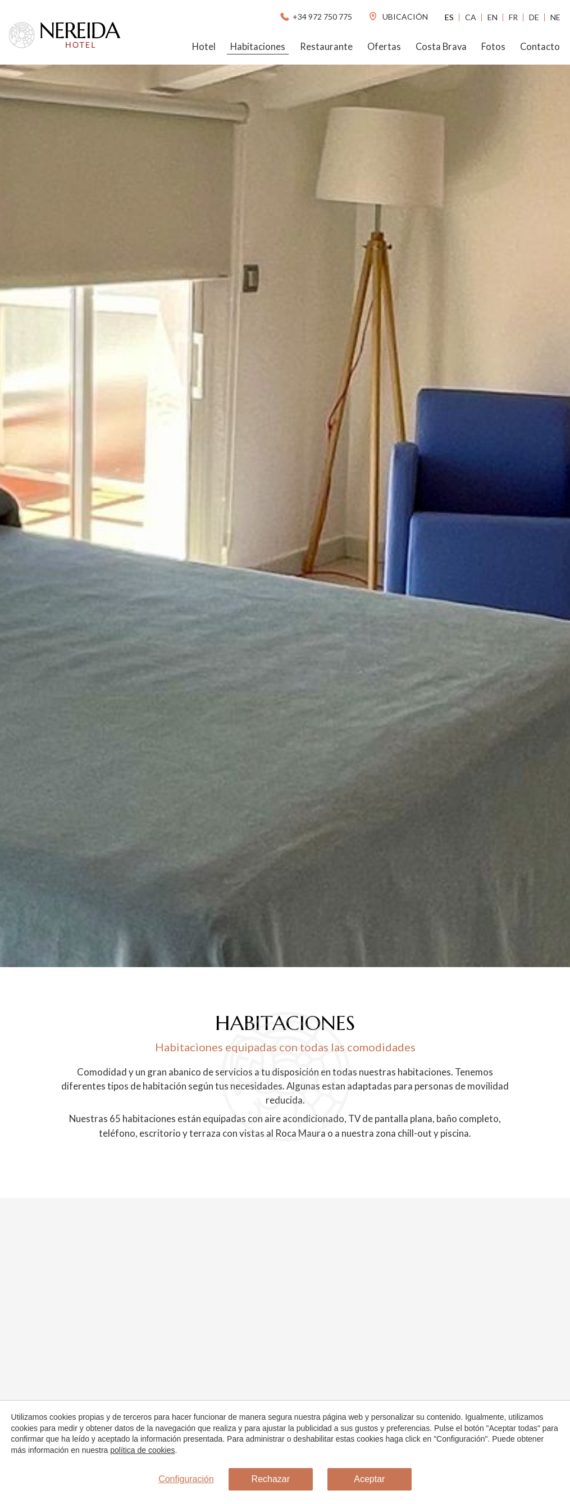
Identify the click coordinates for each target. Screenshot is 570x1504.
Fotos (493, 46)
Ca (470, 17)
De (534, 17)
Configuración (186, 1479)
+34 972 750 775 (315, 16)
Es (449, 17)
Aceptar (369, 1479)
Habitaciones (257, 46)
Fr (513, 17)
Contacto (540, 46)
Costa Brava (441, 46)
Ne (555, 17)
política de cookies (142, 1450)
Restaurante (326, 46)
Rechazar (271, 1479)
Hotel (204, 46)
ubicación (398, 16)
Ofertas (384, 46)
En (492, 17)
